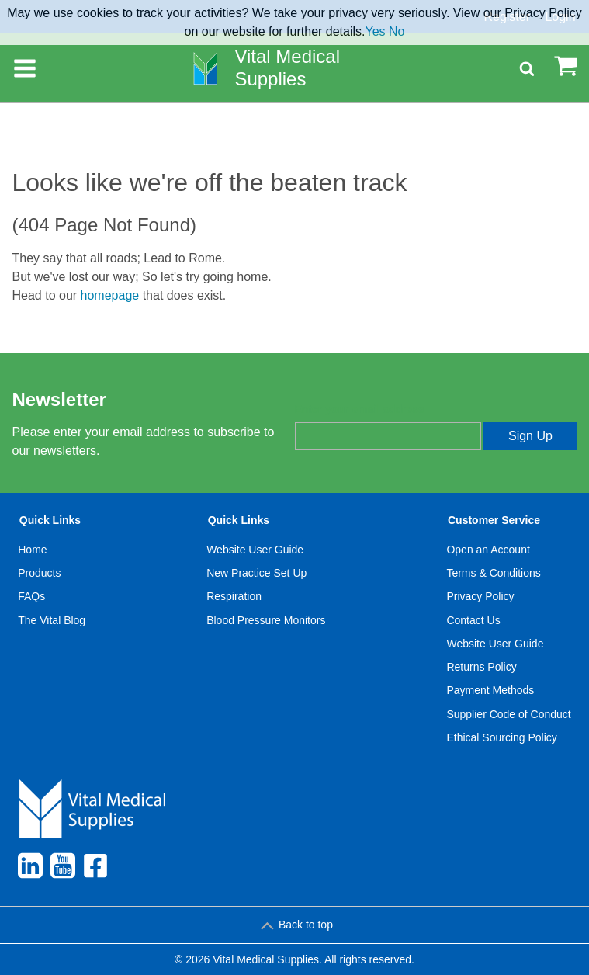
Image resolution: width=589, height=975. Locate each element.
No (396, 31)
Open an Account (487, 549)
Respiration (234, 596)
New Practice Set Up (256, 573)
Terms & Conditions (493, 573)
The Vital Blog (51, 620)
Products (39, 573)
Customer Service (494, 520)
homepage (110, 295)
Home (32, 549)
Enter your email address (359, 409)
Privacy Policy (480, 596)
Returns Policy (481, 667)
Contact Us (473, 620)
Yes (376, 31)
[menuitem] (52, 632)
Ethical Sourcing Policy (501, 737)
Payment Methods (490, 690)
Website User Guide (254, 549)
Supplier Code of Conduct (508, 714)
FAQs (31, 596)
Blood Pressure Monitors (265, 620)
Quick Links (50, 520)
